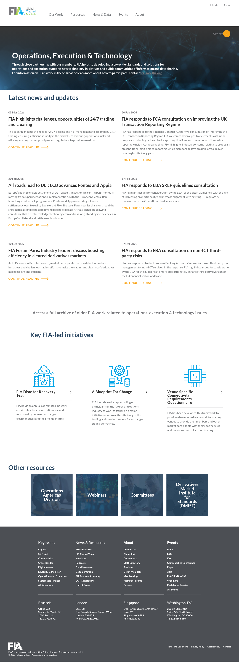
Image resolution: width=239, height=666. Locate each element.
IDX (169, 558)
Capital (42, 549)
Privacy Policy (197, 646)
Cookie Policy (213, 646)
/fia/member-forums (142, 495)
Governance (130, 558)
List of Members (132, 571)
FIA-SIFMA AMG (176, 576)
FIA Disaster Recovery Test (36, 393)
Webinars (81, 558)
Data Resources (84, 567)
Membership (131, 576)
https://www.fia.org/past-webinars (97, 495)
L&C (169, 553)
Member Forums (133, 580)
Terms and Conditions (178, 646)
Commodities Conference (181, 562)
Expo (170, 567)
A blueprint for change (112, 391)
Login (215, 5)
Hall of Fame (83, 585)
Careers (128, 585)
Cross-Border (46, 562)
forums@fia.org (151, 73)
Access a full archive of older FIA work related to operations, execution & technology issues (120, 312)
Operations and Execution (52, 576)
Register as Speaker (178, 585)
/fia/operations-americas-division (52, 495)
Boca (170, 549)
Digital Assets (45, 567)
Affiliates (129, 567)
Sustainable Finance (49, 580)
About (227, 5)
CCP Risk (43, 553)
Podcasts (81, 562)
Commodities (45, 558)
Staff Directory (132, 562)
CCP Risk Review (85, 580)
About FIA (129, 553)
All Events (172, 589)
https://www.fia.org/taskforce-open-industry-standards (187, 495)
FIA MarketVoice (85, 553)
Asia (169, 571)
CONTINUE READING (23, 147)
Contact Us (130, 549)
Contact (227, 646)
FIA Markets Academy (88, 576)
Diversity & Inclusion (49, 571)
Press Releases (84, 549)
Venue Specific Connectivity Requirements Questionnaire (180, 397)
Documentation (84, 571)
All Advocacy (45, 585)
